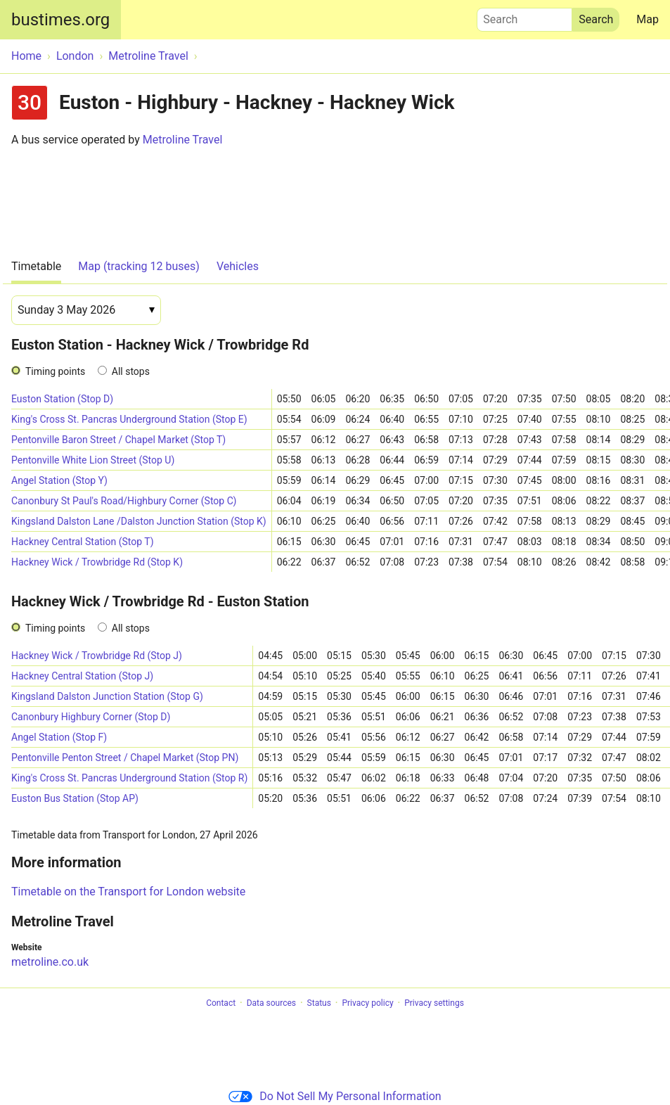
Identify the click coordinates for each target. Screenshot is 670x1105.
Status (319, 1003)
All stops (131, 371)
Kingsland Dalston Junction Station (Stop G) (107, 696)
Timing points (55, 371)
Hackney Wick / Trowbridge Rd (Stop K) (97, 562)
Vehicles (238, 266)
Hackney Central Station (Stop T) (82, 541)
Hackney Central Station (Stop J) (82, 676)
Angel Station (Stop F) (59, 737)
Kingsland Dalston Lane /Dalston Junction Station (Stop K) (138, 521)
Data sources (271, 1003)
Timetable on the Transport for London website (128, 891)
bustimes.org (60, 20)
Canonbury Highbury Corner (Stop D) (90, 716)
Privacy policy (367, 1003)
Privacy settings (434, 1003)
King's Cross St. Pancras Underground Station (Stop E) (129, 419)
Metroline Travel (183, 139)
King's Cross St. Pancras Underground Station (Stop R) (129, 778)
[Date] (86, 310)
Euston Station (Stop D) (62, 398)
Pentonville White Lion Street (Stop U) (92, 460)
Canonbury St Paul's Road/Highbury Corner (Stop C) (123, 500)
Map (647, 19)
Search (524, 16)
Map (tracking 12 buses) (139, 266)
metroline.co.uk (50, 962)
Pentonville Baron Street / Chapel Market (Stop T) (118, 439)
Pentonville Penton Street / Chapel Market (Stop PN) (124, 757)
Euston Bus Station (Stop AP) (74, 798)
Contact (221, 1003)
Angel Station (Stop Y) (59, 480)
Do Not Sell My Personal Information (334, 1096)
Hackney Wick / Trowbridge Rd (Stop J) (96, 655)
